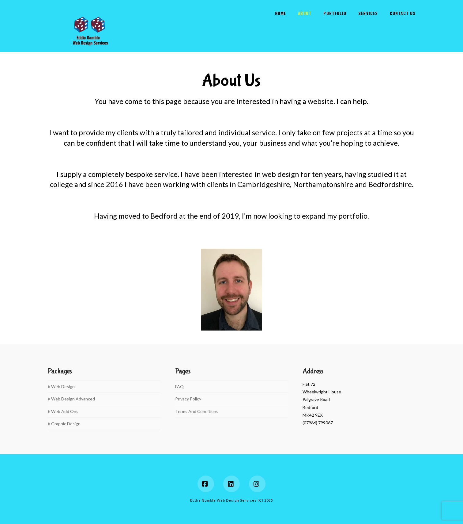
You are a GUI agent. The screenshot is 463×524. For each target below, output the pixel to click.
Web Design (61, 386)
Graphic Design (64, 423)
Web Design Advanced (71, 398)
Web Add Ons (63, 411)
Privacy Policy (188, 398)
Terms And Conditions (196, 411)
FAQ (179, 386)
